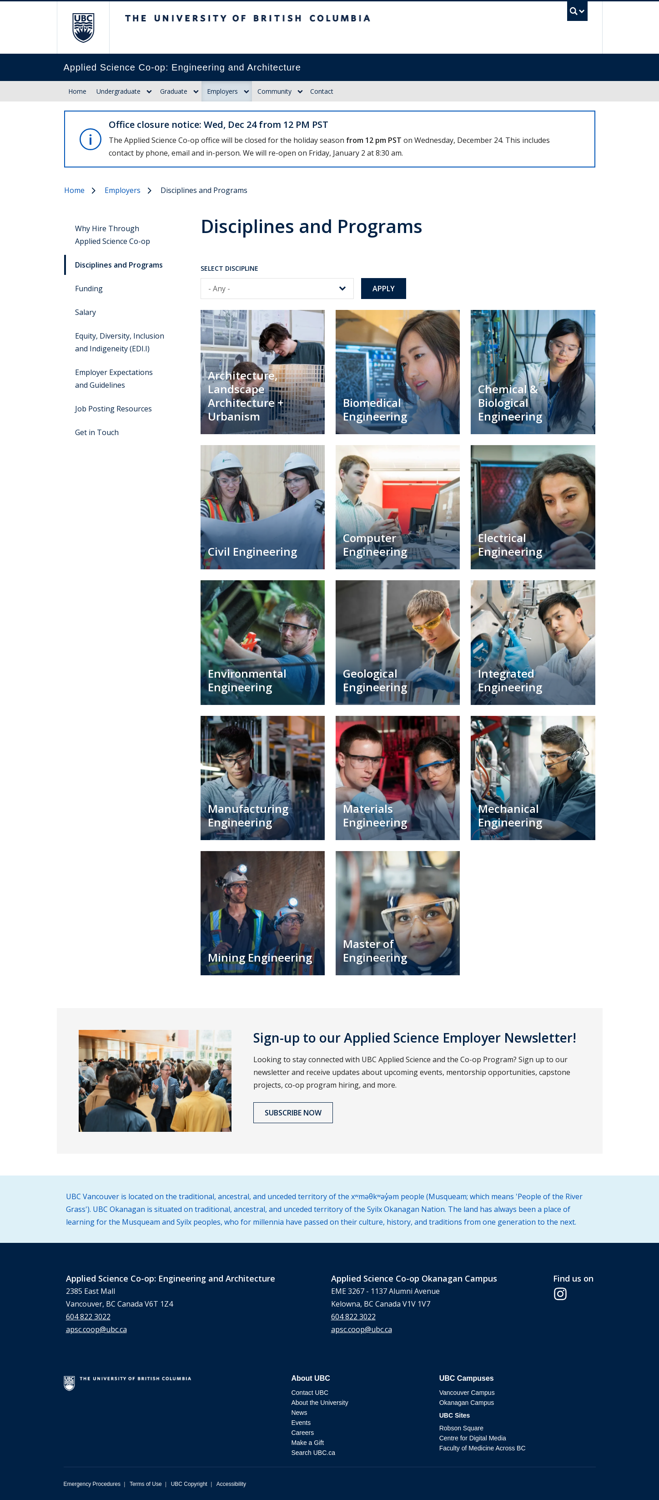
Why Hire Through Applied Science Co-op (112, 234)
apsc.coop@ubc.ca (96, 1329)
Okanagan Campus (466, 1402)
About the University (319, 1402)
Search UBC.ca (313, 1452)
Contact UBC (309, 1392)
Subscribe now (293, 1113)
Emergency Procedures (92, 1484)
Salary (85, 312)
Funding (89, 289)
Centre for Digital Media (472, 1438)
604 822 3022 (88, 1317)
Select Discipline (229, 268)
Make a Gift (307, 1442)
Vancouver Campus (467, 1392)
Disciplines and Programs (119, 265)
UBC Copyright (189, 1484)
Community (274, 91)
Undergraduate (118, 91)
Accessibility (231, 1484)
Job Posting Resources (113, 409)
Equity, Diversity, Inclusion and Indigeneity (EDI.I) (119, 342)
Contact (321, 91)
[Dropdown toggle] (149, 91)
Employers (222, 91)
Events (301, 1422)
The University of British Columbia (83, 27)
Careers (302, 1432)
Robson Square (461, 1428)
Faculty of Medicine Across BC (482, 1448)
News (299, 1412)
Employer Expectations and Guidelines (114, 378)
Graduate (173, 91)
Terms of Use (146, 1484)
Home (77, 91)
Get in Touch (97, 432)
